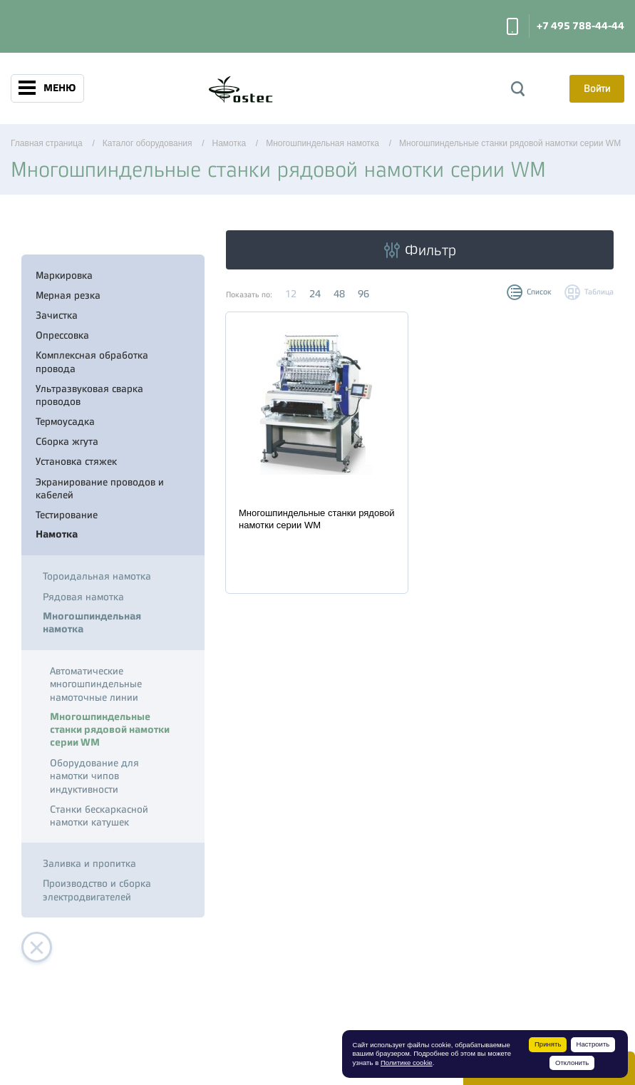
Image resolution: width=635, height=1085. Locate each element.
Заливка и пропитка (89, 863)
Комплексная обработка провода (92, 361)
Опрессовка (62, 335)
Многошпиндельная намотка (92, 622)
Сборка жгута (67, 441)
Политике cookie (407, 1062)
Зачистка (57, 315)
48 (339, 293)
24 (315, 293)
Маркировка (64, 275)
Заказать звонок (512, 26)
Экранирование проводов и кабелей (100, 488)
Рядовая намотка (83, 596)
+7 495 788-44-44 (580, 26)
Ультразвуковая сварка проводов (89, 395)
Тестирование (67, 514)
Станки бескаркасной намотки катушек (99, 815)
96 (363, 293)
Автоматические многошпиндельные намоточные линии (96, 683)
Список (539, 292)
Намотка (57, 534)
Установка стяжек (76, 461)
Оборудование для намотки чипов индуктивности (94, 775)
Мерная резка (68, 295)
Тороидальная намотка (97, 576)
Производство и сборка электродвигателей (97, 890)
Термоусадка (65, 421)
